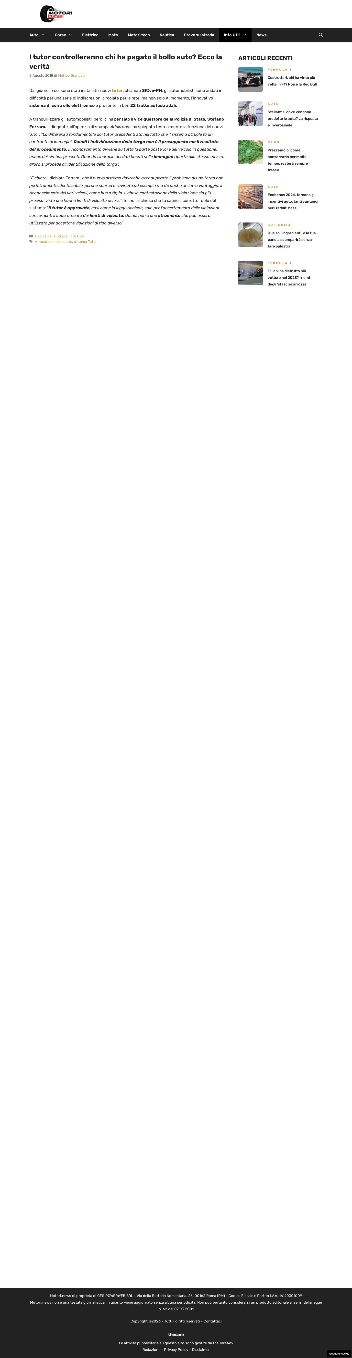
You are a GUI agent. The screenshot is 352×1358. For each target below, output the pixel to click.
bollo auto (63, 241)
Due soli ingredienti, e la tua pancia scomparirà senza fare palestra (292, 239)
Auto (39, 35)
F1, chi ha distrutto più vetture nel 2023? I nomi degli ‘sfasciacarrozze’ (289, 277)
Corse (66, 35)
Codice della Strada (51, 236)
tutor (117, 90)
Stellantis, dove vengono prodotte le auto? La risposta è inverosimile (293, 118)
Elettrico (90, 35)
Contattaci (213, 1321)
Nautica (167, 35)
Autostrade (44, 241)
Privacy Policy (176, 1349)
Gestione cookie (339, 1353)
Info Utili (238, 35)
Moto (113, 35)
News (261, 35)
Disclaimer (201, 1349)
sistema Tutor (85, 241)
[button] (321, 35)
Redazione (151, 1349)
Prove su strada (199, 35)
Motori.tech (139, 35)
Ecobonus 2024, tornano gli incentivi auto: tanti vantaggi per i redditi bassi (293, 201)
